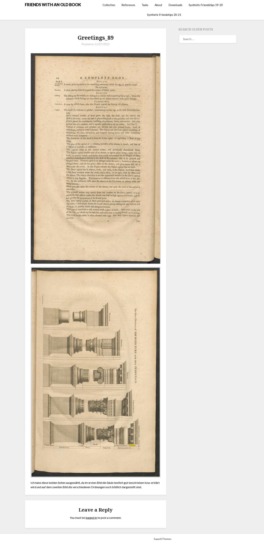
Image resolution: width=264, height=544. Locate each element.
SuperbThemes (162, 538)
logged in (91, 517)
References (128, 5)
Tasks (145, 5)
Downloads (175, 5)
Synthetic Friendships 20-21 (164, 14)
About (158, 5)
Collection (109, 5)
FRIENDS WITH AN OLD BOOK (53, 4)
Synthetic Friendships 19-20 (206, 5)
